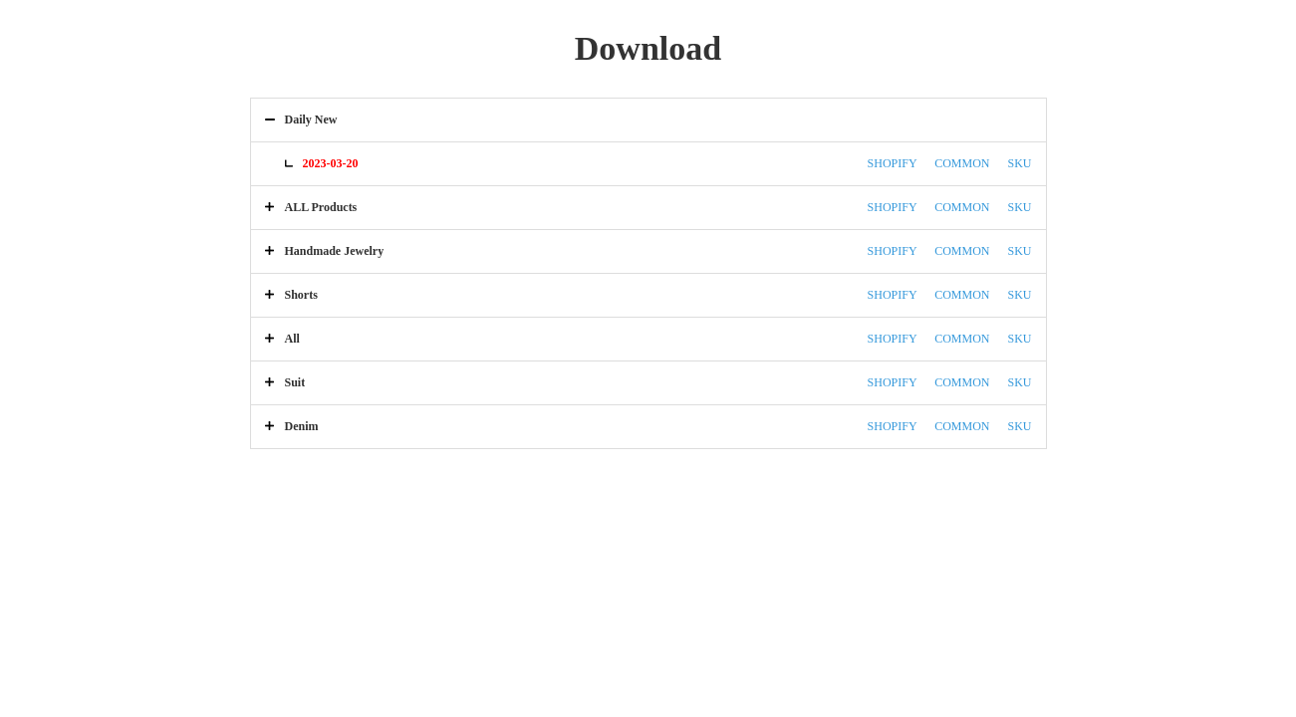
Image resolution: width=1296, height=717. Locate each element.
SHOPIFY (892, 163)
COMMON (961, 163)
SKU (1019, 163)
